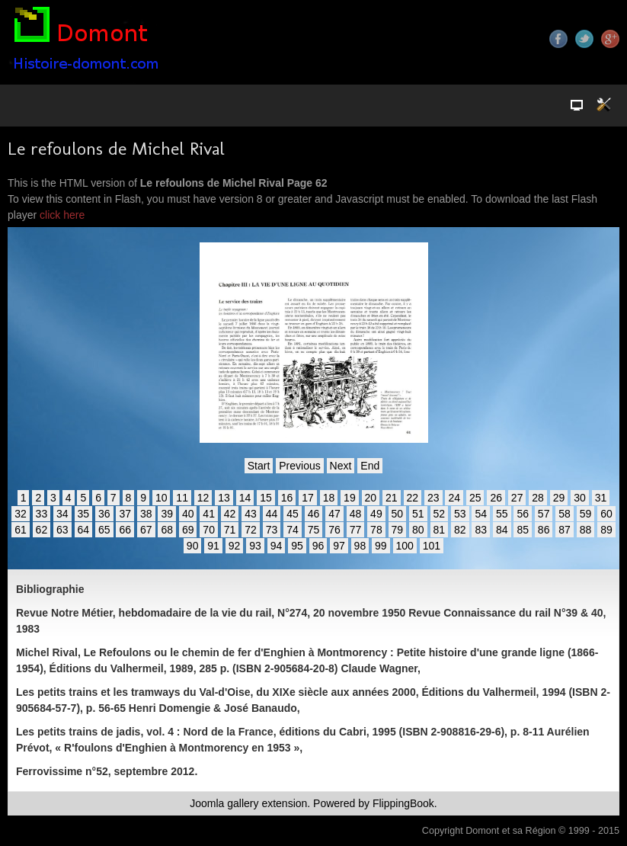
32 (20, 514)
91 (213, 546)
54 (481, 514)
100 (405, 546)
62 (42, 530)
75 (314, 530)
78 (376, 530)
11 (182, 498)
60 (606, 514)
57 (544, 514)
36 (104, 514)
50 (398, 514)
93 (255, 546)
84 (502, 530)
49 (376, 514)
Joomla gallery (224, 803)
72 (251, 530)
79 (398, 530)
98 (360, 546)
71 (230, 530)
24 (454, 498)
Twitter (584, 39)
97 (339, 546)
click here (62, 215)
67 (146, 530)
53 (460, 514)
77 (356, 530)
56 (523, 514)
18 (329, 498)
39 (167, 514)
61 (20, 530)
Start (259, 466)
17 (308, 498)
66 (125, 530)
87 (564, 530)
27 (517, 498)
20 (371, 498)
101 (431, 546)
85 (523, 530)
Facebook (558, 39)
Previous (299, 466)
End (369, 466)
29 (559, 498)
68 (167, 530)
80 (418, 530)
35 (84, 514)
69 (188, 530)
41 (209, 514)
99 (381, 546)
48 (356, 514)
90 (193, 546)
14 (245, 498)
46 (314, 514)
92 (235, 546)
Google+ (610, 39)
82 (460, 530)
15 (266, 498)
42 (230, 514)
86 (544, 530)
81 (439, 530)
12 (203, 498)
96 (318, 546)
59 (586, 514)
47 (334, 514)
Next (341, 466)
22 (413, 498)
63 (62, 530)
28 (538, 498)
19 (350, 498)
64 (84, 530)
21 (391, 498)
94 (276, 546)
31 (601, 498)
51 (418, 514)
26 (496, 498)
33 (42, 514)
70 (209, 530)
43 (251, 514)
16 (287, 498)
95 (297, 546)
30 (580, 498)
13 (224, 498)
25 (475, 498)
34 (62, 514)
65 (104, 530)
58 (564, 514)
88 (586, 530)
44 (272, 514)
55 (502, 514)
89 (606, 530)
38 (146, 514)
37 (125, 514)
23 (433, 498)
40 (188, 514)
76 (334, 530)
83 (481, 530)
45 (292, 514)
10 (161, 498)
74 (292, 530)
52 (439, 514)
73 (272, 530)
